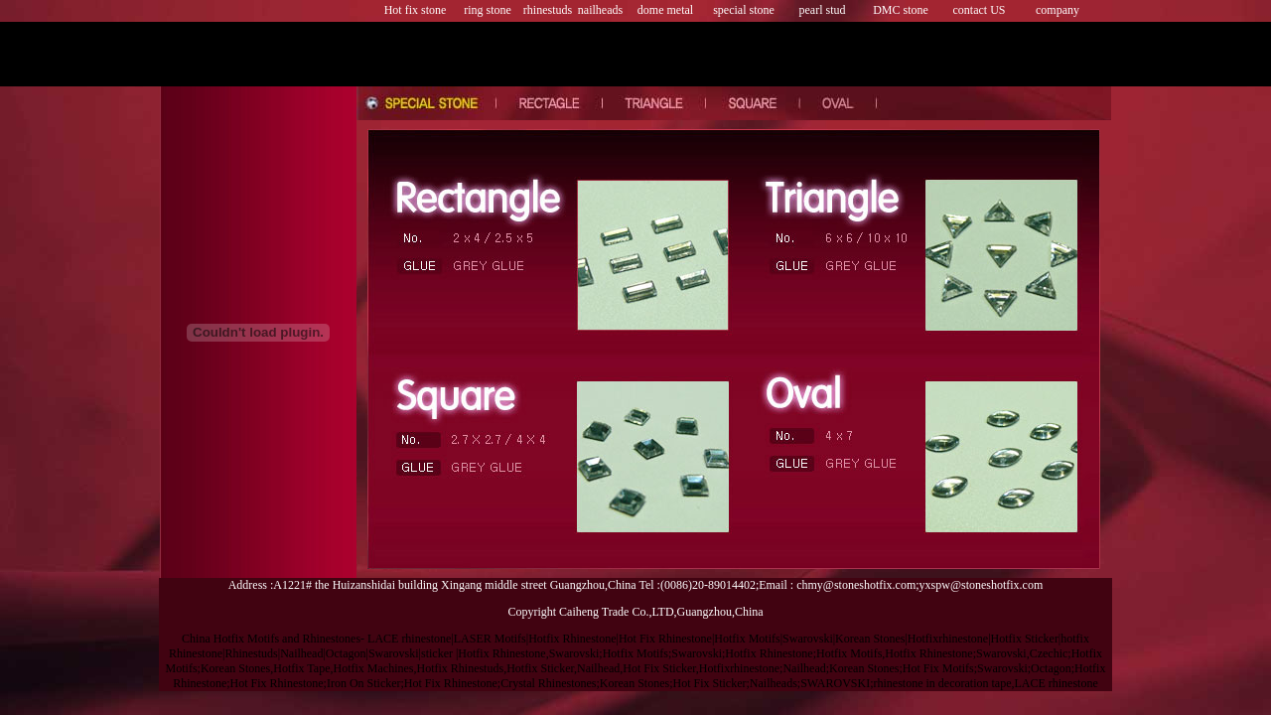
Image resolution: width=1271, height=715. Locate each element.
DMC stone (900, 10)
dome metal (665, 10)
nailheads (600, 10)
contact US (979, 10)
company (1057, 10)
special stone (744, 10)
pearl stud (822, 10)
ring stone (487, 10)
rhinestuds (547, 10)
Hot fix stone (415, 10)
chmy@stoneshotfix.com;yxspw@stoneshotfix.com (919, 585)
